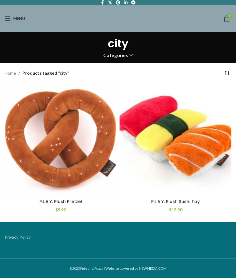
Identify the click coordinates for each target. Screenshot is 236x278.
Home (10, 73)
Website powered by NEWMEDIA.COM (136, 268)
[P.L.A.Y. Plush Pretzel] (60, 140)
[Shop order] (226, 73)
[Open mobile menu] (15, 18)
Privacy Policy (18, 237)
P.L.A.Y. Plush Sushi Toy (175, 201)
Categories (115, 55)
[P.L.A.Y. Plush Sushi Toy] (175, 140)
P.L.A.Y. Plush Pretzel (60, 201)
